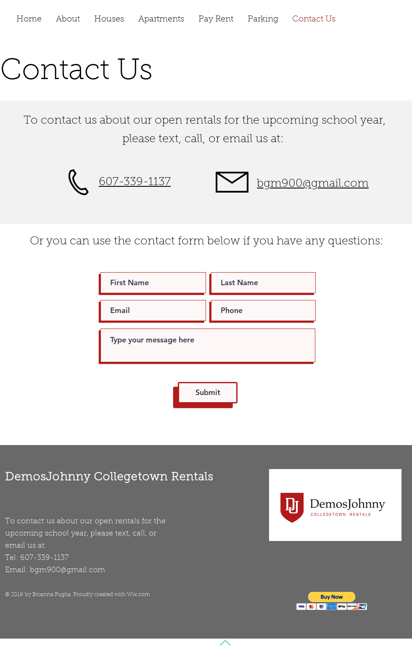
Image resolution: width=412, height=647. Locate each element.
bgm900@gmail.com (67, 570)
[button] (332, 601)
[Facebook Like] (379, 20)
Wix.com (138, 594)
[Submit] (208, 392)
